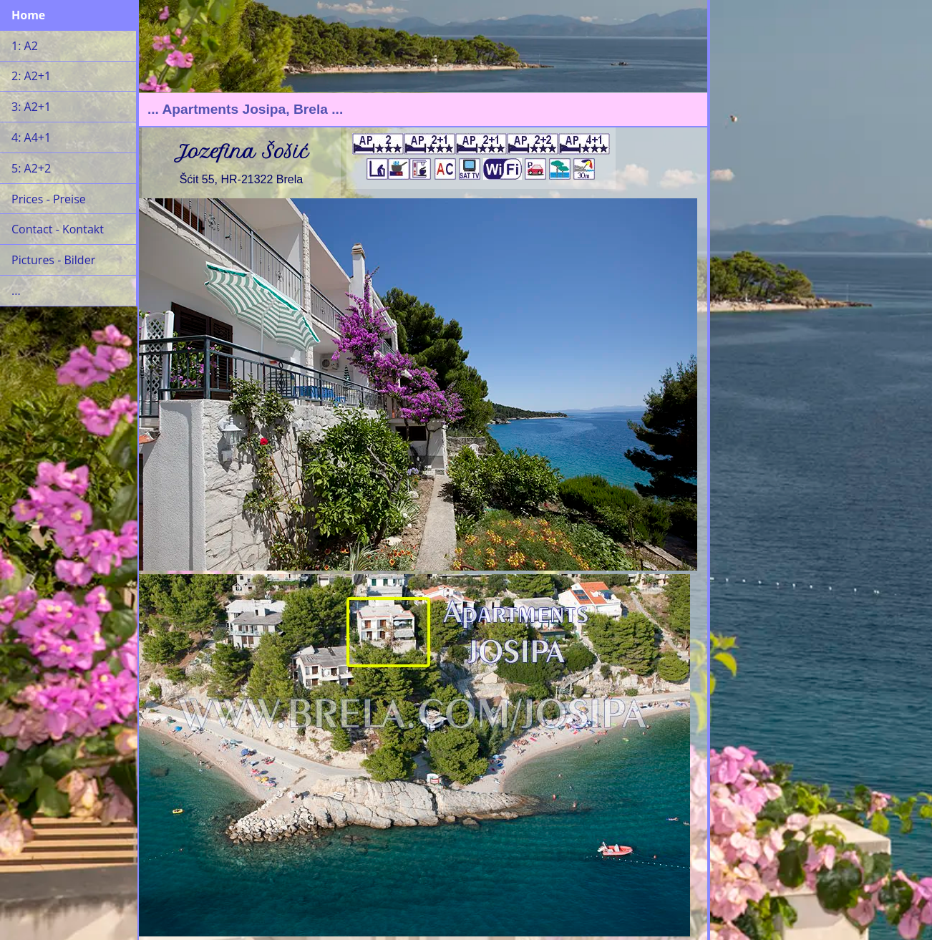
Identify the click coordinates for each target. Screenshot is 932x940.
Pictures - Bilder (53, 260)
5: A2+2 (31, 168)
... (16, 291)
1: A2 (24, 46)
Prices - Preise (48, 199)
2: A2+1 (31, 76)
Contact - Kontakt (57, 229)
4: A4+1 (31, 137)
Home (28, 15)
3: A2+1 (31, 107)
